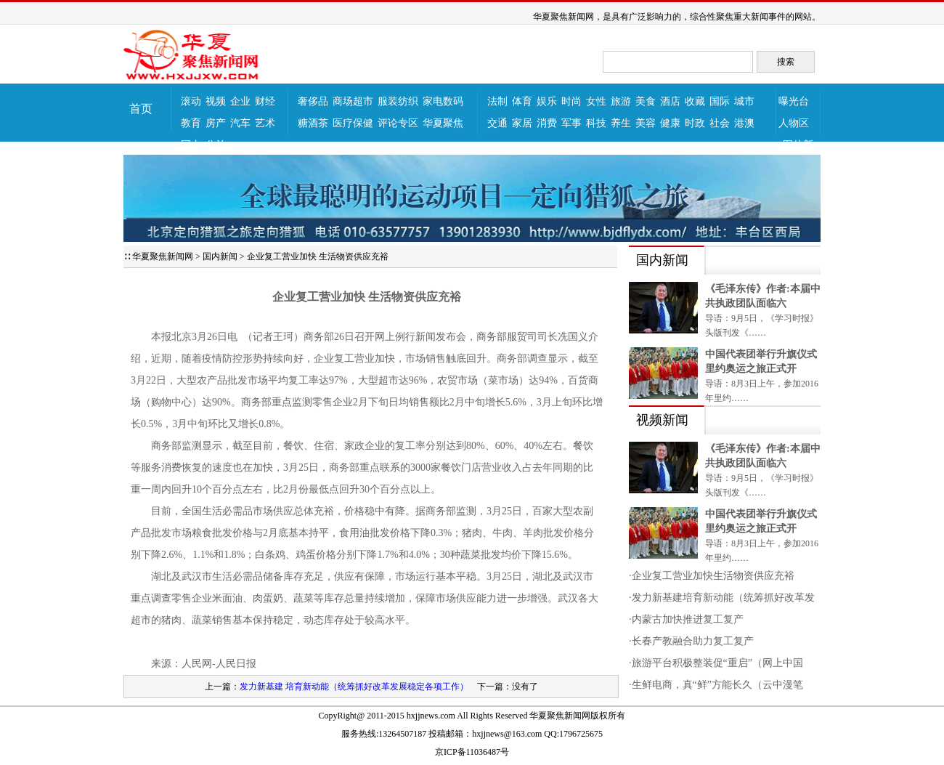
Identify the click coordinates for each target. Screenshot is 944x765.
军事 (571, 123)
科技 (596, 123)
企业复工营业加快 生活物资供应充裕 (317, 256)
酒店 (670, 101)
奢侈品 (313, 101)
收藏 (695, 101)
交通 (497, 123)
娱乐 (547, 101)
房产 (216, 123)
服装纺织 (398, 101)
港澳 (744, 123)
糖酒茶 (313, 123)
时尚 (571, 101)
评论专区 (398, 123)
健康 (670, 123)
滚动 (191, 101)
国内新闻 (220, 256)
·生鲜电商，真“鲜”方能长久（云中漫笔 (716, 684)
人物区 (793, 123)
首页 (140, 108)
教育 (191, 123)
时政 (695, 123)
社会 (719, 123)
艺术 (265, 123)
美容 (645, 123)
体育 (522, 101)
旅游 (621, 101)
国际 (719, 101)
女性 (596, 101)
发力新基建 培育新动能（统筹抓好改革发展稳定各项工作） (354, 686)
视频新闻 (662, 420)
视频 (216, 101)
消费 (547, 123)
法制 (497, 101)
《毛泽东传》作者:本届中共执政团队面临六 (763, 296)
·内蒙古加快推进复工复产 (686, 619)
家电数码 (443, 101)
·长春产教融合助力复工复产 (691, 641)
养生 (621, 123)
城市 (744, 101)
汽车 (240, 123)
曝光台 (793, 101)
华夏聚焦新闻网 (162, 256)
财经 (265, 101)
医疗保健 (353, 123)
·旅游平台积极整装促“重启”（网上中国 (716, 662)
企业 (240, 101)
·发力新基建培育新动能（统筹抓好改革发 (722, 597)
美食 (645, 101)
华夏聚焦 (443, 123)
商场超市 (353, 101)
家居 (522, 123)
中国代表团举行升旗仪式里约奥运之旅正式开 (761, 361)
